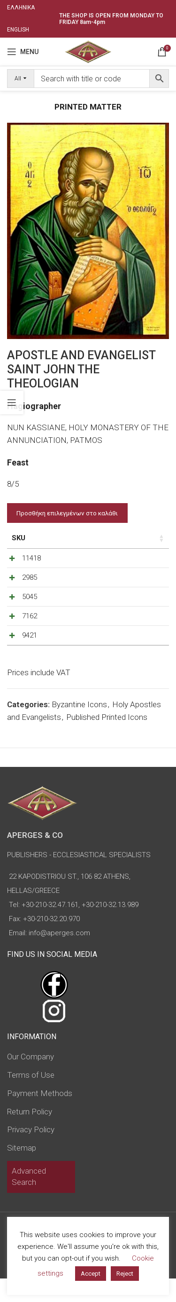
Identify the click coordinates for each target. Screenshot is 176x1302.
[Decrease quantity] (110, 560)
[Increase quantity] (141, 560)
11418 (31, 558)
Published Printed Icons (106, 740)
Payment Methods (39, 1116)
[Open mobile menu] (22, 51)
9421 (29, 654)
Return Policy (29, 1135)
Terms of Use (30, 1098)
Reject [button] (124, 1273)
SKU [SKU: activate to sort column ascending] (18, 538)
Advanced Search (29, 1200)
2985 (29, 582)
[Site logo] (88, 50)
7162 (29, 630)
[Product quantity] (125, 560)
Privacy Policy (30, 1153)
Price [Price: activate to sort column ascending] (66, 538)
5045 (29, 606)
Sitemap (21, 1171)
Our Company (30, 1080)
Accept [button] (90, 1273)
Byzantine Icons (79, 728)
